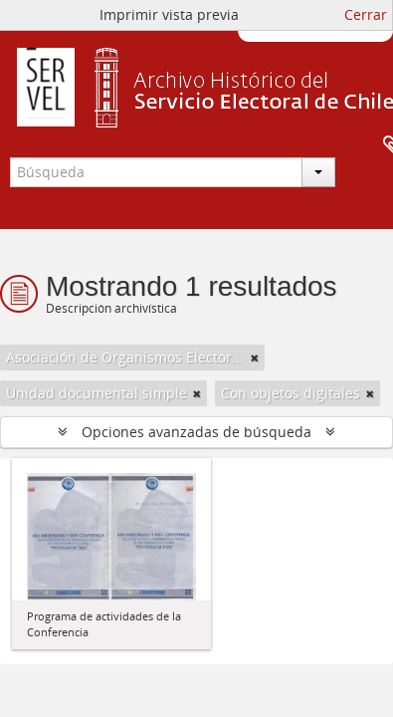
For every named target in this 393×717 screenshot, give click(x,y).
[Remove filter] (255, 357)
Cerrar (365, 14)
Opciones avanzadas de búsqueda (196, 431)
